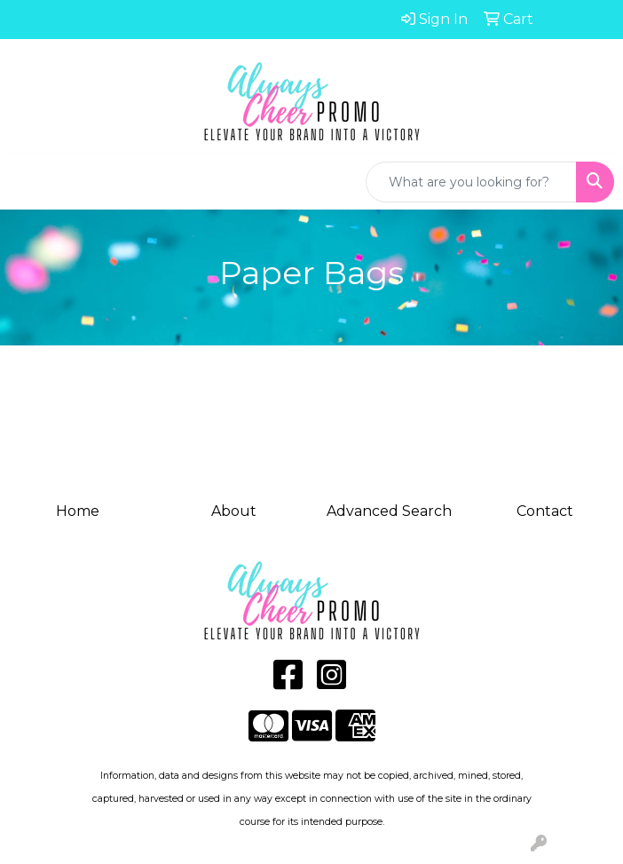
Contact (545, 511)
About (233, 511)
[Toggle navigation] (27, 182)
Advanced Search (389, 511)
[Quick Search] (471, 182)
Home (77, 511)
